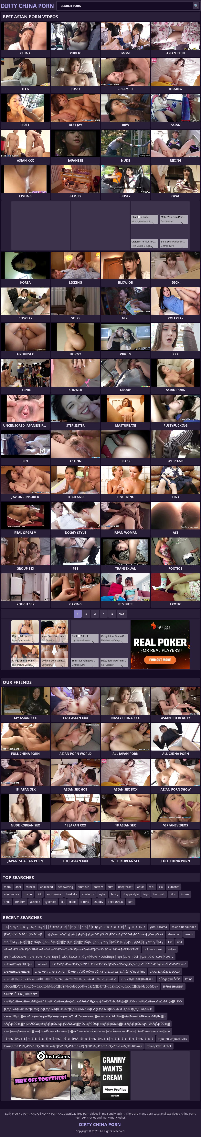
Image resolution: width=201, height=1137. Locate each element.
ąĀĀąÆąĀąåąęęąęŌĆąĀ (165, 971)
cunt (130, 902)
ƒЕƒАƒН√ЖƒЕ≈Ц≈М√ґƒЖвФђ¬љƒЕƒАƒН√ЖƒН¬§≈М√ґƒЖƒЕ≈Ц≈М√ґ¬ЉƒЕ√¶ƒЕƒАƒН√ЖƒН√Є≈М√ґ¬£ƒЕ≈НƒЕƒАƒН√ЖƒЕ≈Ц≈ (78, 1009)
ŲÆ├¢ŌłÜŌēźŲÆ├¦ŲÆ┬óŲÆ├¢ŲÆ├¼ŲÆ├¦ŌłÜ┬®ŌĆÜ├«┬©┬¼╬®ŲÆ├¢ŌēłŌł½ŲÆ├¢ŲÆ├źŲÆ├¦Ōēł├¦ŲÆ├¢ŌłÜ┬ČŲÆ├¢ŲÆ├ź (89, 956)
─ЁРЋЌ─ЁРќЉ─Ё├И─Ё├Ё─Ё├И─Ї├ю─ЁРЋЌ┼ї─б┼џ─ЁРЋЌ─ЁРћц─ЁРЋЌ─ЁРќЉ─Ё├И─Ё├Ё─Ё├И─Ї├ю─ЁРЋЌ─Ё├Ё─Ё (78, 1038)
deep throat (115, 902)
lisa (170, 942)
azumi (189, 934)
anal (18, 887)
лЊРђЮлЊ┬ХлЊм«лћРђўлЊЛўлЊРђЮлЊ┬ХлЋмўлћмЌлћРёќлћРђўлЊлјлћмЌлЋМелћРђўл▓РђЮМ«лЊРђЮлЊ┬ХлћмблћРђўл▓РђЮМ (93, 1001)
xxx (161, 887)
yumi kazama (158, 927)
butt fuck (159, 894)
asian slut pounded (184, 927)
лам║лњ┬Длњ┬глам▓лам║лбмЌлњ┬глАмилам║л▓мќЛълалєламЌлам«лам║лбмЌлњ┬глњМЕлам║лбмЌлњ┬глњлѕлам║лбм (87, 1031)
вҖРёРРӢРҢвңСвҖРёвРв (20, 994)
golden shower (153, 949)
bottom (98, 887)
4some (185, 894)
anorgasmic (54, 894)
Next (122, 614)
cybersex (50, 902)
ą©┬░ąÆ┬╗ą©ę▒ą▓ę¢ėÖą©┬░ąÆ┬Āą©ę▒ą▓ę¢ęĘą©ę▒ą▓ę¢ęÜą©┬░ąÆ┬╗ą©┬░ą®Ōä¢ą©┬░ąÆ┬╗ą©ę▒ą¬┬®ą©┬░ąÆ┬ (84, 942)
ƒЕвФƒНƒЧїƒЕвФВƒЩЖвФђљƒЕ (23, 934)
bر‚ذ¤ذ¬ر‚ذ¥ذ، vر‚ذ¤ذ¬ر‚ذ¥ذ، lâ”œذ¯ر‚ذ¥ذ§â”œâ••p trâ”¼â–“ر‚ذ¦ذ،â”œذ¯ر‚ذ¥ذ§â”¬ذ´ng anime (90, 971)
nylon (103, 894)
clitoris (84, 902)
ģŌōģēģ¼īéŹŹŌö (169, 979)
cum (110, 887)
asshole (35, 902)
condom (20, 902)
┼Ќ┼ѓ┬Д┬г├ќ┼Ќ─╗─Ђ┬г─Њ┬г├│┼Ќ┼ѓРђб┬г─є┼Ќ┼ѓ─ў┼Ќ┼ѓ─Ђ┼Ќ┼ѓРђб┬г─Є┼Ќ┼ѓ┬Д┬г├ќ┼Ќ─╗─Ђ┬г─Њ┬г (74, 927)
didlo (72, 902)
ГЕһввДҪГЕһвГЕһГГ (159, 1046)
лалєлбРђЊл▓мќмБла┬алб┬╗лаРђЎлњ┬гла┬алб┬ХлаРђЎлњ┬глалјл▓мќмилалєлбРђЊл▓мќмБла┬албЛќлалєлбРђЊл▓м (84, 1016)
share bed (174, 934)
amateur (83, 887)
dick (39, 894)
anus (7, 902)
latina (188, 979)
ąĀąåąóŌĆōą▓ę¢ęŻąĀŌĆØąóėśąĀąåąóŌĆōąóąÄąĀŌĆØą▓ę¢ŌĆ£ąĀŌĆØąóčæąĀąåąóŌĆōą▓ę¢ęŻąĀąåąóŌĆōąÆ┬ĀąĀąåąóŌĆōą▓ (87, 1024)
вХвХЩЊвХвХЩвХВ (17, 971)
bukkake (71, 894)
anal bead (46, 887)
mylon (28, 894)
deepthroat (125, 887)
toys (146, 894)
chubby (98, 902)
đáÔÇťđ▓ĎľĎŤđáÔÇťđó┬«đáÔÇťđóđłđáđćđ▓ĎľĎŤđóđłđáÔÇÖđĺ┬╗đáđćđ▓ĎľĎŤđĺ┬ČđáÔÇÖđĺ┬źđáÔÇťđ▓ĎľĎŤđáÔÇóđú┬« (81, 986)
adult (140, 887)
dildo (173, 894)
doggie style (131, 894)
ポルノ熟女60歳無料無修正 (137, 979)
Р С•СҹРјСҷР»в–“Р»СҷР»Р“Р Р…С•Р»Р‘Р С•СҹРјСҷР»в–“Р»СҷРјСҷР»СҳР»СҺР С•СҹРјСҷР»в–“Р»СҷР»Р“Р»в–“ (119, 964)
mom (7, 887)
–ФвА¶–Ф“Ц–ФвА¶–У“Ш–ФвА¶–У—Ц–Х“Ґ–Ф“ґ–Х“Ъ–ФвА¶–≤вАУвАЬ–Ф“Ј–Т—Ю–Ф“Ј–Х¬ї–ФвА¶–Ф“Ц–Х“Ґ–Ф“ (71, 949)
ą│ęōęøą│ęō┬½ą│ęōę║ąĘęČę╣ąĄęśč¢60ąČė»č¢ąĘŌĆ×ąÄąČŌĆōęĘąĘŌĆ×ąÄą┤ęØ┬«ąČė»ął (105, 934)
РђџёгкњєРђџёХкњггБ (172, 1038)
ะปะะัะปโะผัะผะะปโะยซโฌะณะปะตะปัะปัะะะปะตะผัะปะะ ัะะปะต (60, 979)
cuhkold (42, 964)
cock (151, 887)
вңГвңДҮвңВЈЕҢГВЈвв (18, 964)
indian (172, 949)
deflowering (65, 887)
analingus (88, 894)
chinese (31, 887)
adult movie (11, 894)
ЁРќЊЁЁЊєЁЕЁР (173, 986)
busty (114, 894)
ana (179, 942)
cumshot (173, 887)
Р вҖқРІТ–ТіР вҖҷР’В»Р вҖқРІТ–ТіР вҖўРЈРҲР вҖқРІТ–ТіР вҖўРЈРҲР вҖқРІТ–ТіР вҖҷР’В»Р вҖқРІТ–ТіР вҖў (73, 1046)
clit (63, 902)
